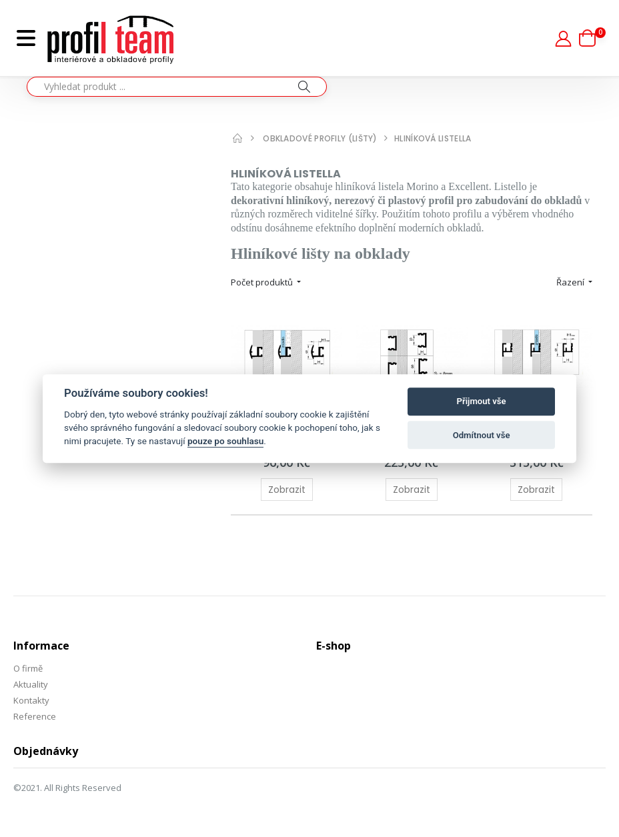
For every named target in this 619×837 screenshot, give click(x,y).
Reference (34, 716)
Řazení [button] (571, 282)
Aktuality (30, 684)
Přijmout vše (481, 402)
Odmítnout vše (481, 435)
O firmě (28, 668)
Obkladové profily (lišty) (320, 138)
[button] (592, 38)
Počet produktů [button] (263, 282)
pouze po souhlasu (225, 441)
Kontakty (31, 700)
